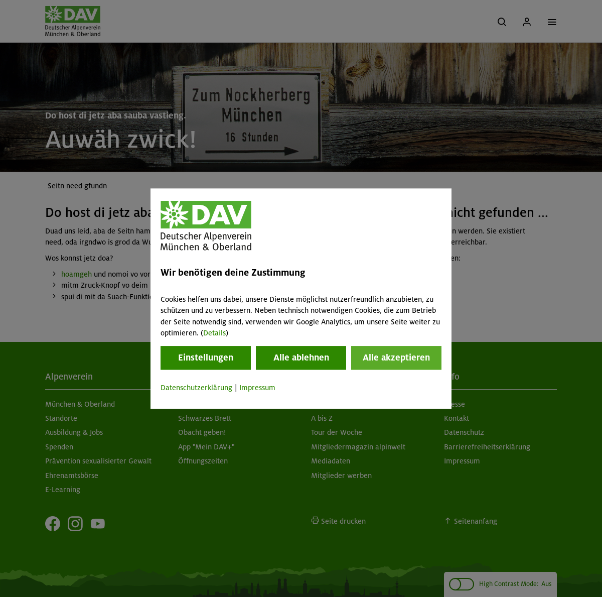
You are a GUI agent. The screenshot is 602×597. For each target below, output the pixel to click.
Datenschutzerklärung (196, 388)
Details (214, 332)
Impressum (257, 388)
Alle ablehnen (301, 358)
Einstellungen (205, 358)
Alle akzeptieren (396, 358)
